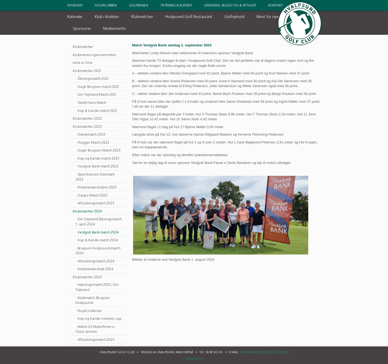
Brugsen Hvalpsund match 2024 (97, 250)
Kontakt (275, 5)
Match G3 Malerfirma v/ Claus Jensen (95, 329)
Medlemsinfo (114, 28)
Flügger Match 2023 (93, 142)
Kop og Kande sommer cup (100, 318)
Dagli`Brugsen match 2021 (98, 86)
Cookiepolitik (194, 358)
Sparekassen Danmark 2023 (95, 176)
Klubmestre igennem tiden (94, 55)
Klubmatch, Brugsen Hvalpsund (92, 300)
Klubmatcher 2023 (87, 126)
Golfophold (234, 16)
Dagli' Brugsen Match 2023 (99, 150)
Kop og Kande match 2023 (98, 158)
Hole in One (82, 62)
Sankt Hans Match (92, 102)
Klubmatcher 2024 (87, 211)
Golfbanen (138, 5)
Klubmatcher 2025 (87, 277)
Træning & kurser (176, 5)
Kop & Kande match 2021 (97, 110)
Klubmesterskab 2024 (95, 269)
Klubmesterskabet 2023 (97, 187)
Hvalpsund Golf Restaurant (188, 16)
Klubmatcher (142, 16)
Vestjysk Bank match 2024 (98, 232)
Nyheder (74, 5)
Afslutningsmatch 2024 (96, 261)
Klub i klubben (107, 16)
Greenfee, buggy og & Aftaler (230, 5)
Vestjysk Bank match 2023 (98, 166)
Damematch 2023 (91, 134)
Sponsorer (82, 28)
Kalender (75, 16)
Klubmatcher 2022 (87, 118)
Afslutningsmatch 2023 (96, 203)
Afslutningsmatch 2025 (96, 339)
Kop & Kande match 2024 (98, 240)
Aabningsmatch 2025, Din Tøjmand (97, 287)
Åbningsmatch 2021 (93, 78)
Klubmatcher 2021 (87, 70)
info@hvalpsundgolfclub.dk (264, 352)
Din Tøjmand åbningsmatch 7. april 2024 (98, 221)
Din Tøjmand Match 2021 (97, 94)
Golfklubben (106, 5)
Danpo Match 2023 (93, 195)
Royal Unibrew (89, 310)
